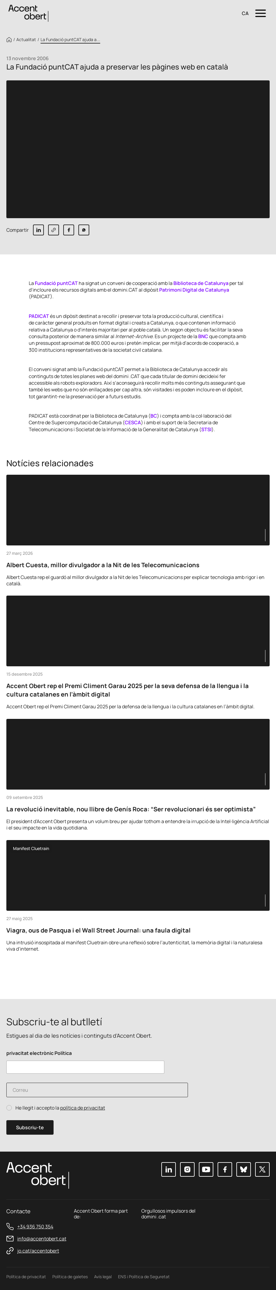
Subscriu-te (30, 1127)
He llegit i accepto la (60, 1108)
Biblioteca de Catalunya (200, 283)
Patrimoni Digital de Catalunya (194, 289)
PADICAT (39, 316)
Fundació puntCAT (56, 283)
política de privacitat (82, 1107)
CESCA (133, 422)
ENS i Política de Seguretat (144, 1276)
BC (153, 415)
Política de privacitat (26, 1276)
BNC (203, 336)
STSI (206, 429)
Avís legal (103, 1276)
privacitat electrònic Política (39, 1053)
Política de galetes (70, 1276)
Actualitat (26, 39)
